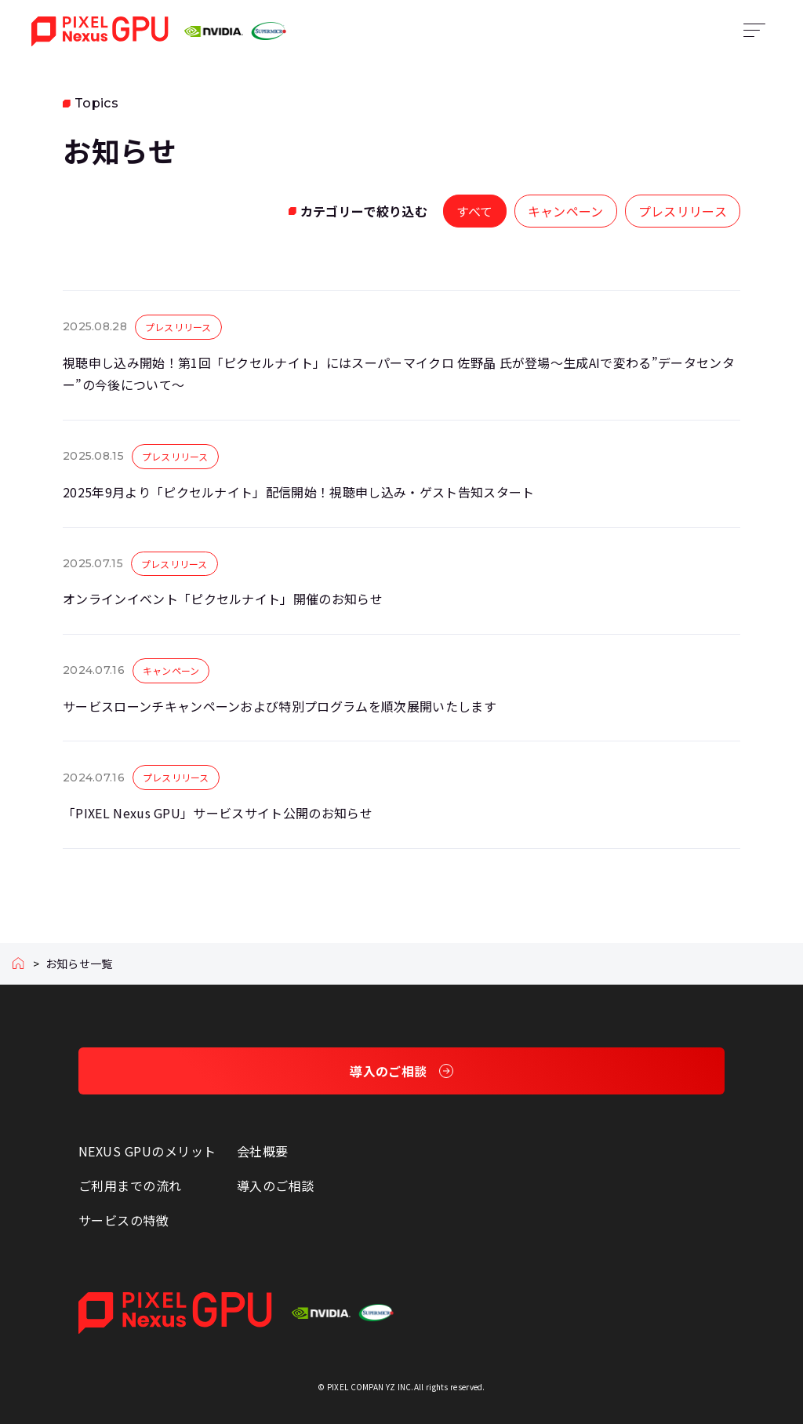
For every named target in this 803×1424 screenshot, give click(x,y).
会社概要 (263, 1151)
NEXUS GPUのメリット (147, 1151)
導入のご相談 (275, 1185)
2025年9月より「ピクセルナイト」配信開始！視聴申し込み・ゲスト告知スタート (298, 492)
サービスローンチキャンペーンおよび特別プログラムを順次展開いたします (279, 706)
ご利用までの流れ (130, 1185)
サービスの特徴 (123, 1220)
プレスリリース (682, 211)
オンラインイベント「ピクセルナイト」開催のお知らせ (223, 598)
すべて (474, 211)
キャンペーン (566, 211)
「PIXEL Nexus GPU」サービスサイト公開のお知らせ (217, 812)
